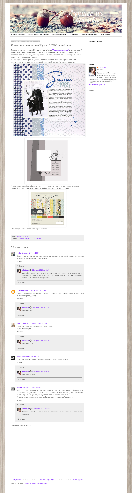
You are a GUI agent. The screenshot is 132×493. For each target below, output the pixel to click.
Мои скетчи (74, 34)
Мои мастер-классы (59, 34)
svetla (19, 253)
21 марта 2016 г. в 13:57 (40, 270)
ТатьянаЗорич (22, 290)
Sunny (19, 356)
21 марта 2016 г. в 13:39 (37, 290)
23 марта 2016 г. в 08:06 (40, 371)
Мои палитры (105, 34)
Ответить (20, 261)
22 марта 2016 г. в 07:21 (38, 323)
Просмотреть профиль (97, 85)
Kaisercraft (37, 239)
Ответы (21, 266)
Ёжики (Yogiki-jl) (23, 323)
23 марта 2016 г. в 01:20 (30, 356)
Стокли (19, 387)
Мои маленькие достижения (38, 34)
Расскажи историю (24, 239)
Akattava (25, 270)
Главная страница (18, 34)
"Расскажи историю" (60, 50)
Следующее (16, 479)
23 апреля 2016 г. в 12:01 (41, 409)
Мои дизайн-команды (89, 34)
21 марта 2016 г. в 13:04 (30, 253)
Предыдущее (78, 479)
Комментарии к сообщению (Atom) (36, 483)
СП (32, 239)
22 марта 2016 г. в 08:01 (40, 340)
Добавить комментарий (21, 426)
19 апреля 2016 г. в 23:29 (32, 387)
